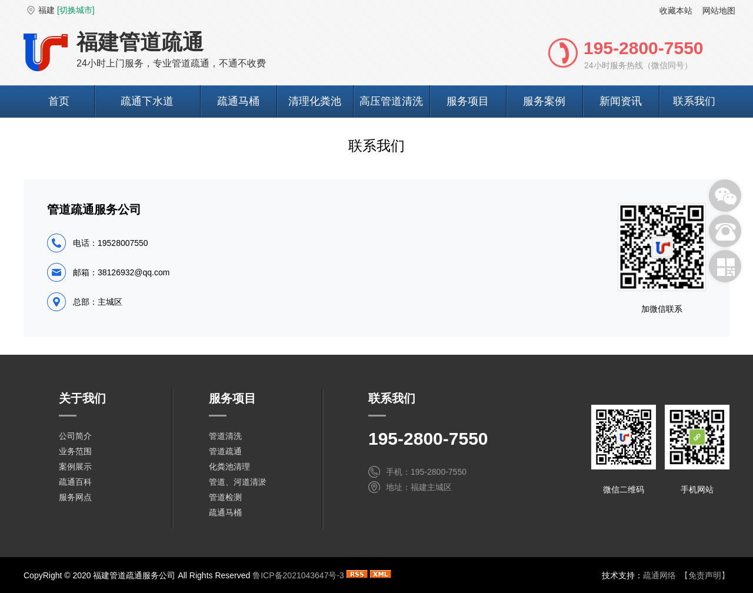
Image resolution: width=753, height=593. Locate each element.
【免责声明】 (704, 575)
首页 (58, 101)
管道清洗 (225, 436)
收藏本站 (675, 10)
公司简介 (75, 436)
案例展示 (75, 466)
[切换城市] (76, 10)
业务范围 (75, 451)
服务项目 (468, 101)
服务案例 (544, 101)
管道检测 (225, 497)
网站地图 (718, 10)
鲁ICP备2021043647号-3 (298, 575)
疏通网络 (659, 575)
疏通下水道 (147, 101)
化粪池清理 (229, 466)
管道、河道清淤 (237, 482)
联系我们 (694, 101)
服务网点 (75, 497)
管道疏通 (225, 451)
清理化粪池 (314, 101)
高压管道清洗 (391, 101)
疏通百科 (75, 482)
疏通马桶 (238, 101)
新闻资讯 (620, 101)
